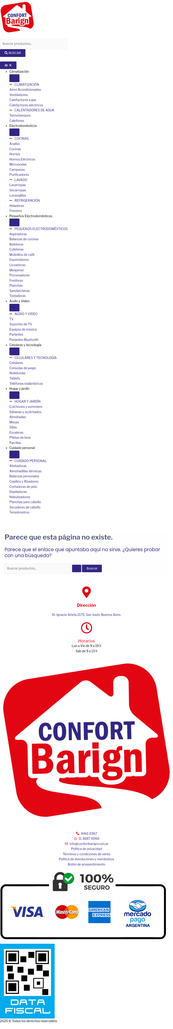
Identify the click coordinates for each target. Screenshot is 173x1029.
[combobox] (33, 44)
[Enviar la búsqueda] (76, 568)
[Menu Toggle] (8, 65)
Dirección (86, 605)
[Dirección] (86, 592)
